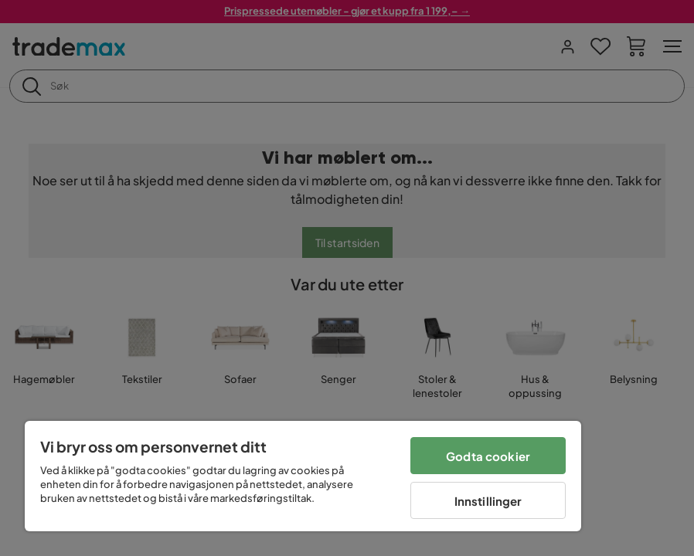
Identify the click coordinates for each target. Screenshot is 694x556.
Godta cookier (488, 456)
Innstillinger (488, 500)
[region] (303, 476)
